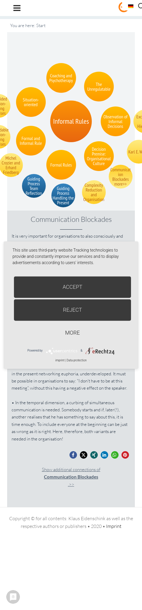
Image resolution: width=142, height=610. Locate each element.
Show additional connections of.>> (71, 477)
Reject (72, 310)
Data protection (76, 360)
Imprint (114, 526)
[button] (73, 455)
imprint (59, 360)
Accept (73, 287)
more (72, 333)
